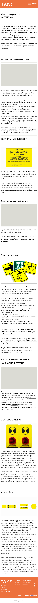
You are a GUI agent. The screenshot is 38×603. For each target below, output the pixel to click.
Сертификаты (26, 582)
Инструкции (26, 585)
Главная (17, 580)
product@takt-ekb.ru (6, 591)
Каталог (17, 582)
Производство (26, 580)
